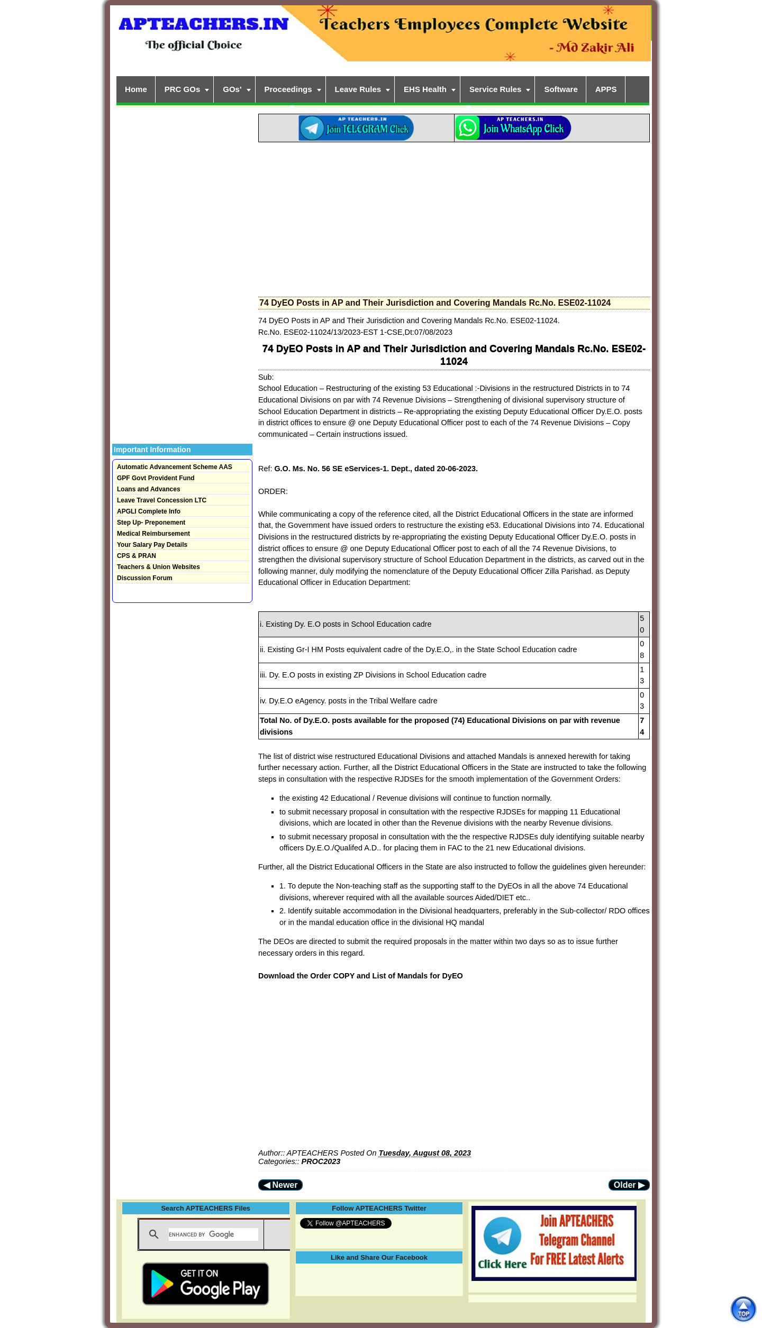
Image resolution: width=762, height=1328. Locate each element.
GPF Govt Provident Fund (156, 478)
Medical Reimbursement (153, 533)
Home (136, 89)
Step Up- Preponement (151, 522)
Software (560, 89)
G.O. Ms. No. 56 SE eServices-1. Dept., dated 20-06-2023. (376, 468)
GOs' (232, 89)
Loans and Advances (148, 489)
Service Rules (495, 89)
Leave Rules (358, 89)
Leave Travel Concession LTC (161, 500)
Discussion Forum (145, 578)
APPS (606, 89)
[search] (213, 1234)
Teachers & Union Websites (158, 567)
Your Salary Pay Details (152, 544)
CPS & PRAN (136, 556)
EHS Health (425, 89)
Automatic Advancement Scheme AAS (174, 467)
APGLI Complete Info (148, 511)
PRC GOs (183, 89)
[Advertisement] (454, 216)
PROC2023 (321, 1161)
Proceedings (288, 89)
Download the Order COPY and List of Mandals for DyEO (360, 976)
